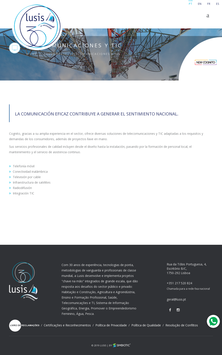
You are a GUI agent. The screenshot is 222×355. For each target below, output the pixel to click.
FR (209, 4)
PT (190, 4)
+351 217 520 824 (179, 283)
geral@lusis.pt (176, 299)
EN (200, 4)
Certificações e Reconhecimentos (68, 325)
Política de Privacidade (111, 325)
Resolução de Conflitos (181, 325)
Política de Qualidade (146, 325)
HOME (32, 54)
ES (217, 4)
